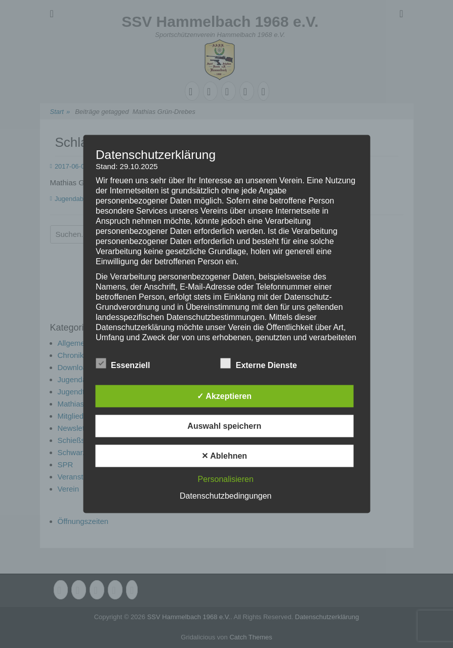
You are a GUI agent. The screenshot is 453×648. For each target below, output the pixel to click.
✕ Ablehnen (224, 456)
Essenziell (123, 363)
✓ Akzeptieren (224, 396)
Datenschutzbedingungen (225, 496)
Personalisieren (226, 479)
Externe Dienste (259, 363)
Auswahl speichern (224, 426)
